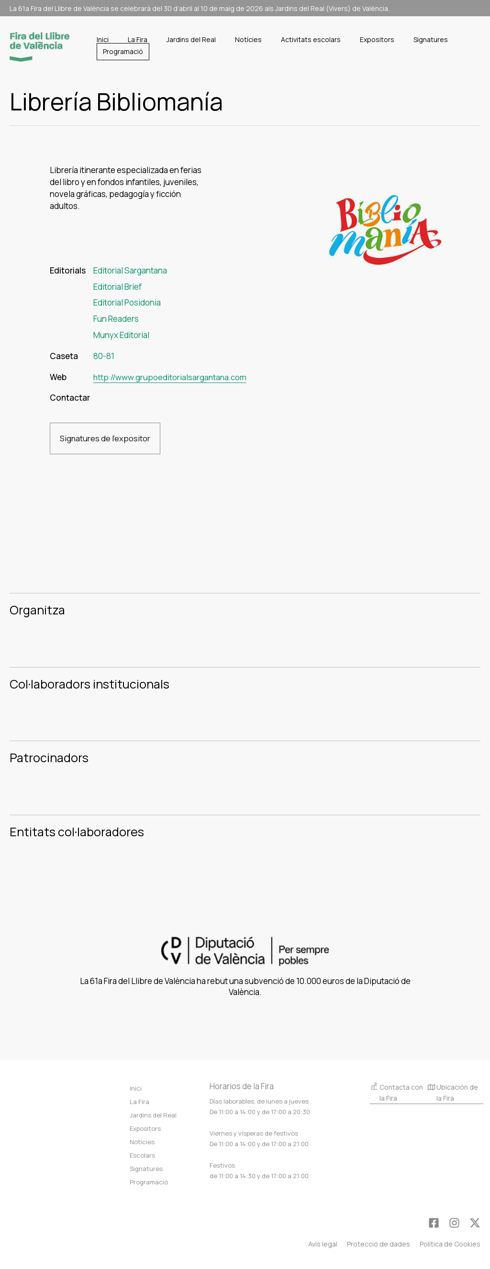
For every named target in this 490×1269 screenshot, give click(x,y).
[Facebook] (433, 1222)
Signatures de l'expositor (105, 438)
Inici (136, 1088)
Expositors (145, 1128)
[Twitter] (474, 1222)
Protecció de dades (378, 1243)
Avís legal (322, 1243)
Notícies (142, 1142)
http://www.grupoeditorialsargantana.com (171, 377)
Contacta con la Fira (396, 1092)
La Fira (139, 1101)
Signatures (146, 1168)
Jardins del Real (153, 1115)
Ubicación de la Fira (453, 1094)
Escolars (142, 1155)
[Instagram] (454, 1222)
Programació (149, 1182)
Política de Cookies (450, 1243)
